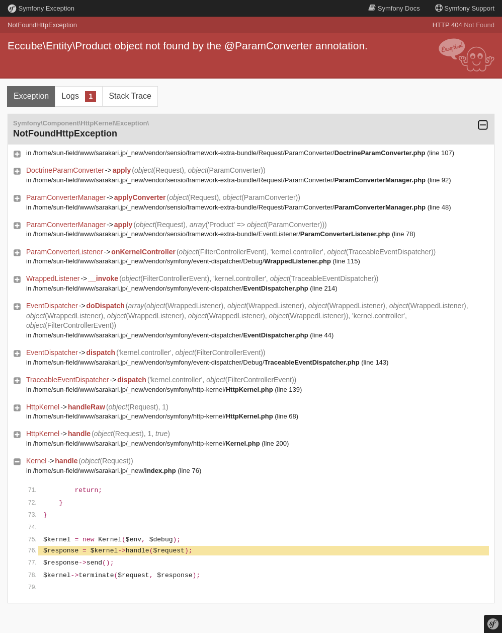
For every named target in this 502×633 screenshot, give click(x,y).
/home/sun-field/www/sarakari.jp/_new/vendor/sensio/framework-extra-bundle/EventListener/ (211, 234)
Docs (394, 8)
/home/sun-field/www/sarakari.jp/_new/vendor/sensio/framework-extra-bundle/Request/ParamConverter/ (229, 153)
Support (464, 8)
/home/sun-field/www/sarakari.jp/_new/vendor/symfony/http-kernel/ (153, 389)
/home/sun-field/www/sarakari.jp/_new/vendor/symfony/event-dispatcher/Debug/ (182, 261)
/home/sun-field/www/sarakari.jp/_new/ (104, 470)
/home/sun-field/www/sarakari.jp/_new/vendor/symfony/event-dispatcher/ (170, 288)
